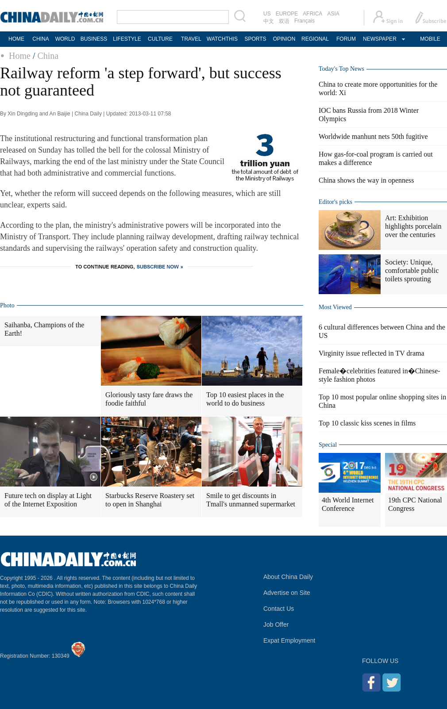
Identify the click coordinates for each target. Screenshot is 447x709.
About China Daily (288, 576)
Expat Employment (289, 640)
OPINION (284, 39)
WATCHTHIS (222, 39)
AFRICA (312, 14)
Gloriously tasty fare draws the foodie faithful (149, 399)
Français (304, 21)
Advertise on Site (286, 592)
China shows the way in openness (366, 180)
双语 (284, 21)
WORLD (65, 39)
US (267, 14)
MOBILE (430, 39)
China (47, 56)
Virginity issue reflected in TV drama (371, 353)
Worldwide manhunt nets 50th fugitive (373, 136)
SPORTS (255, 39)
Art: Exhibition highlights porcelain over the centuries (413, 226)
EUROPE (287, 14)
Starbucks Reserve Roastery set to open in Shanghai (149, 500)
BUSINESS (94, 39)
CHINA (40, 39)
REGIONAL (315, 39)
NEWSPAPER (379, 39)
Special (328, 444)
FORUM (346, 39)
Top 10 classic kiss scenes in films (367, 423)
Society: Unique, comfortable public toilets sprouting (412, 270)
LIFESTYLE (127, 39)
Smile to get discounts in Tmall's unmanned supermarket (250, 500)
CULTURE (160, 39)
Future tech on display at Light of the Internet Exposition (48, 500)
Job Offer (276, 624)
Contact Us (278, 608)
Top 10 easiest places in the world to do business (245, 399)
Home (20, 56)
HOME (16, 39)
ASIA (333, 14)
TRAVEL (191, 39)
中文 (268, 21)
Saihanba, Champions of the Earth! (44, 329)
